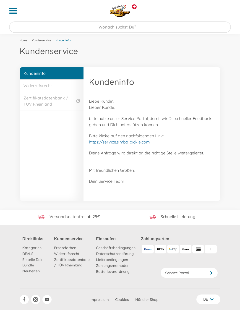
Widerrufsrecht (37, 85)
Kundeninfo (34, 73)
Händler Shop (147, 299)
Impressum (99, 299)
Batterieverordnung (113, 271)
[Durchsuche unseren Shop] (120, 27)
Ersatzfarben (65, 247)
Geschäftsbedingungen (116, 247)
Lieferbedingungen (112, 259)
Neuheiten (31, 271)
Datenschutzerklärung (115, 253)
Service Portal (189, 273)
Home (23, 40)
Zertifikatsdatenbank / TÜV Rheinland (51, 101)
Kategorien (32, 247)
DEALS (27, 253)
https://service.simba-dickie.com (119, 142)
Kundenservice (41, 40)
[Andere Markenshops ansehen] (134, 6)
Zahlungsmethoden (112, 265)
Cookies (122, 299)
